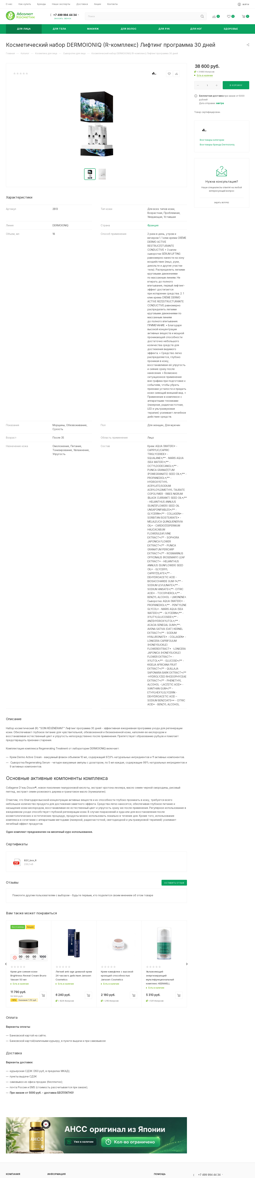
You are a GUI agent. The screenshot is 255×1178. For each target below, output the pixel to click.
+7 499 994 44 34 (65, 15)
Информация (56, 1174)
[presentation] (6, 964)
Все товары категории (212, 140)
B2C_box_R (30, 860)
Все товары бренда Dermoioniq (217, 144)
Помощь (160, 1174)
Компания (13, 1174)
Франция (152, 225)
